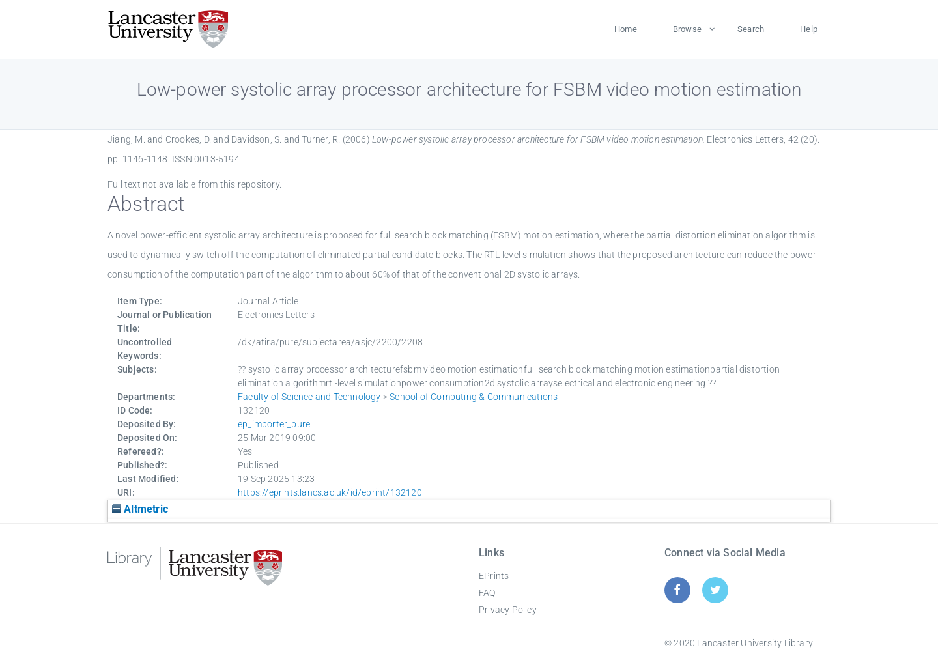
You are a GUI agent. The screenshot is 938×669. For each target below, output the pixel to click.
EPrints (494, 576)
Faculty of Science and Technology (309, 396)
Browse (687, 29)
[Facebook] (677, 590)
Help (808, 29)
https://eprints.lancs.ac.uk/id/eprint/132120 (330, 492)
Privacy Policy (508, 610)
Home (625, 29)
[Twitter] (715, 590)
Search (750, 29)
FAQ (487, 593)
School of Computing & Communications (474, 396)
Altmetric (140, 509)
